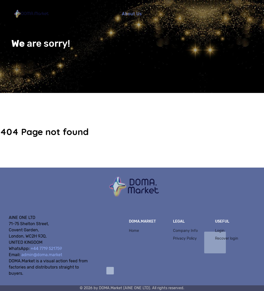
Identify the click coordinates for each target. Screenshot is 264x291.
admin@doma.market (41, 254)
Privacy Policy (185, 238)
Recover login (226, 238)
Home (134, 231)
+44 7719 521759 (46, 248)
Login (220, 231)
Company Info (185, 231)
